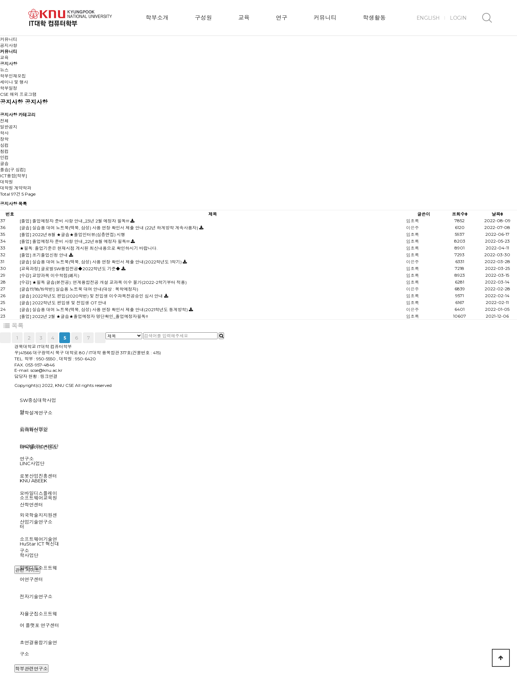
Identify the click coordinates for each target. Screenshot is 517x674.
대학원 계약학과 (15, 188)
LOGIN (458, 18)
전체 (4, 120)
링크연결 (48, 376)
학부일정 (8, 88)
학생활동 (374, 17)
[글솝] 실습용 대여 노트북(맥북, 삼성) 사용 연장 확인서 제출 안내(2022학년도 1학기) (101, 262)
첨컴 (4, 151)
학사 (4, 133)
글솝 (4, 163)
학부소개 (156, 17)
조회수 (459, 214)
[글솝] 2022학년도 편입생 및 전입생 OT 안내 (63, 302)
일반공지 (8, 127)
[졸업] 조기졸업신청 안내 (44, 255)
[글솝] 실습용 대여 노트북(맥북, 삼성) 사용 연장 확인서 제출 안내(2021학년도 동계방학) (104, 309)
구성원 (203, 17)
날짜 (497, 214)
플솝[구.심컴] (12, 169)
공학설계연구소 (36, 413)
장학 (4, 139)
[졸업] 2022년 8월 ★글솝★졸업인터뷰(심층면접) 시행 (72, 234)
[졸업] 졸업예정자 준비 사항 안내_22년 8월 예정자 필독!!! (75, 241)
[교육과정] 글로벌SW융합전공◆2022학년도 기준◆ (70, 268)
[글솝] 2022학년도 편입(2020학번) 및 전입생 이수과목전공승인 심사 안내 (92, 296)
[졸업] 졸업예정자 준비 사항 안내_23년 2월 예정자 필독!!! (75, 221)
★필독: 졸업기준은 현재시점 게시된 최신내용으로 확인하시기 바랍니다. (89, 248)
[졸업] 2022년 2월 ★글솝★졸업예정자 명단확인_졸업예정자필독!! (84, 316)
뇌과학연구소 (34, 430)
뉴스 (4, 69)
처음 (5, 337)
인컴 (4, 157)
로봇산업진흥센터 (38, 476)
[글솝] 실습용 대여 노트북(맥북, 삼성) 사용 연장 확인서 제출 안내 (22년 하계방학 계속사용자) (109, 227)
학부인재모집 (13, 76)
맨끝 (100, 337)
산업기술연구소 (36, 522)
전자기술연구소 (36, 596)
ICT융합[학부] (13, 175)
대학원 (6, 181)
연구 (281, 17)
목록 (14, 325)
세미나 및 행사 (14, 82)
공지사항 (8, 63)
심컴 (4, 145)
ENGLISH (428, 18)
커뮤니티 (324, 17)
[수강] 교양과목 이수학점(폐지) (49, 275)
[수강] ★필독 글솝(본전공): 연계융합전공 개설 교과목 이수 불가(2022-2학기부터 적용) (103, 282)
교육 (244, 17)
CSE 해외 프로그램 (18, 94)
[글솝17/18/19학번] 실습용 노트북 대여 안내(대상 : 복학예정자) (79, 289)
